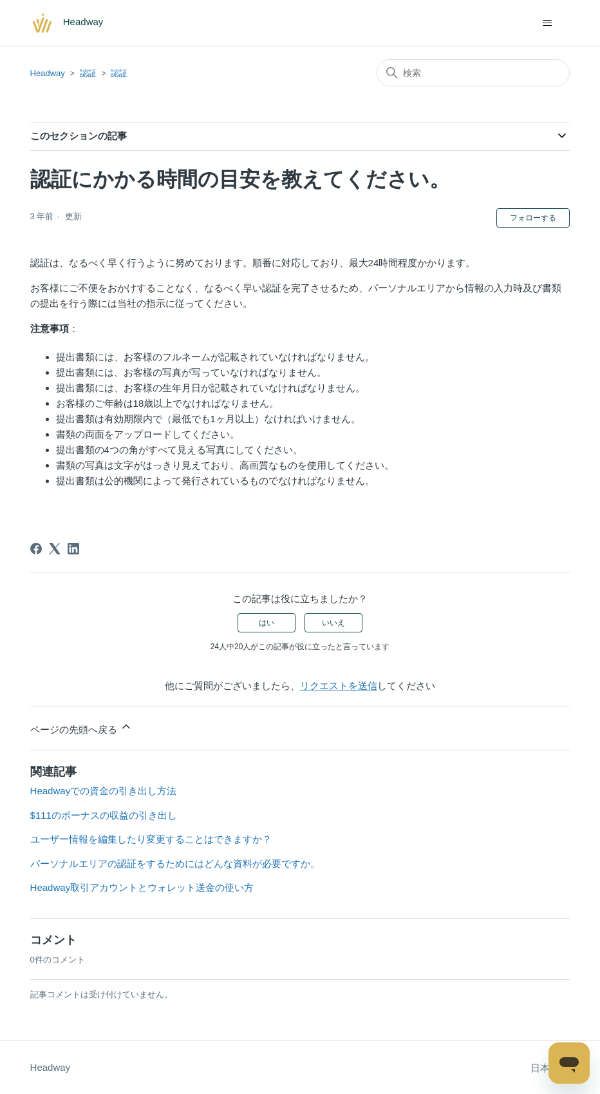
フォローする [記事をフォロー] (533, 217)
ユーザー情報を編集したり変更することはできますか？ (151, 839)
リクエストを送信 (338, 685)
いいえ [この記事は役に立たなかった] (333, 622)
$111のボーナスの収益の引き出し (103, 815)
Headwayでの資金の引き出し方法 (103, 790)
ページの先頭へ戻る (81, 727)
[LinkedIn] (73, 548)
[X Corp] (55, 548)
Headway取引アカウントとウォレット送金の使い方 (142, 887)
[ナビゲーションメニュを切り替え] (547, 23)
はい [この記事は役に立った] (266, 622)
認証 (88, 73)
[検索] (473, 73)
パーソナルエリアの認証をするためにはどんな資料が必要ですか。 (175, 863)
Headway (47, 73)
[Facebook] (36, 548)
